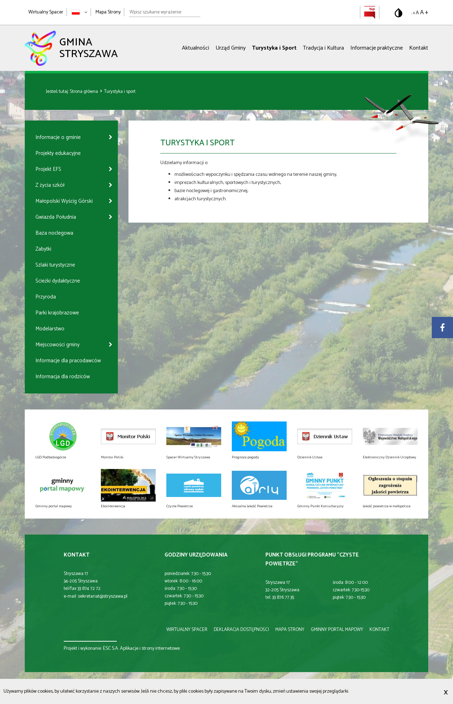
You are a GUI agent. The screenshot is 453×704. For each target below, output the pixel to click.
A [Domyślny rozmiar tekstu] (417, 13)
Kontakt (418, 48)
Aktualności (195, 48)
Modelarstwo (49, 328)
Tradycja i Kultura (323, 48)
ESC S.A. (111, 648)
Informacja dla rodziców (62, 376)
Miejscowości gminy (57, 344)
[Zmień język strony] (79, 12)
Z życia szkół (49, 185)
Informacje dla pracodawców (68, 360)
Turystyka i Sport (274, 48)
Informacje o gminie (58, 137)
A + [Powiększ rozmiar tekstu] (424, 12)
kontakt (379, 629)
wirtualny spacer (186, 629)
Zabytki (43, 249)
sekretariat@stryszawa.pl (102, 596)
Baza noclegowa (54, 233)
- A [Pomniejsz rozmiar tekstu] (413, 13)
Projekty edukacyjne (58, 153)
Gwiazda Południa (55, 217)
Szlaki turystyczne (55, 265)
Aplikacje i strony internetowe (150, 648)
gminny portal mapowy (337, 629)
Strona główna (84, 91)
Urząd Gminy (231, 48)
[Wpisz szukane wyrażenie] (164, 12)
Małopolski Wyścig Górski (64, 201)
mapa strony (289, 629)
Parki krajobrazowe (57, 312)
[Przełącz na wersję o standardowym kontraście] (398, 12)
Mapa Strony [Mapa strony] (108, 12)
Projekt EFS (48, 169)
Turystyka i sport (120, 91)
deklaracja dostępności (241, 629)
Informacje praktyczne (376, 48)
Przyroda (45, 296)
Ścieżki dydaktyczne (57, 280)
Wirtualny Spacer (45, 12)
